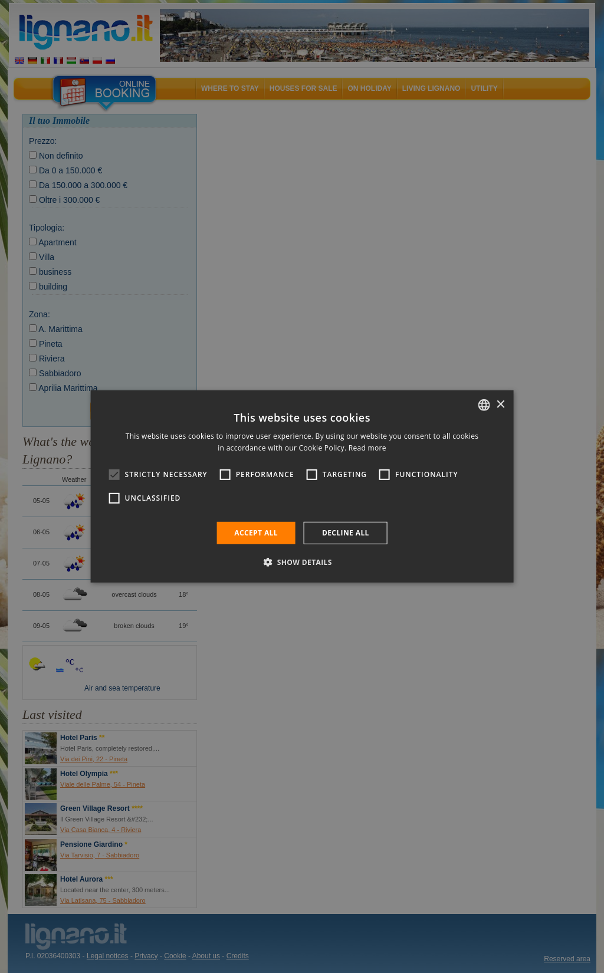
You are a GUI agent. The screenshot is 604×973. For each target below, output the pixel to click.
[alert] (302, 486)
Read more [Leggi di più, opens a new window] (367, 448)
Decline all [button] (345, 533)
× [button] (499, 404)
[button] (302, 562)
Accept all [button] (256, 533)
